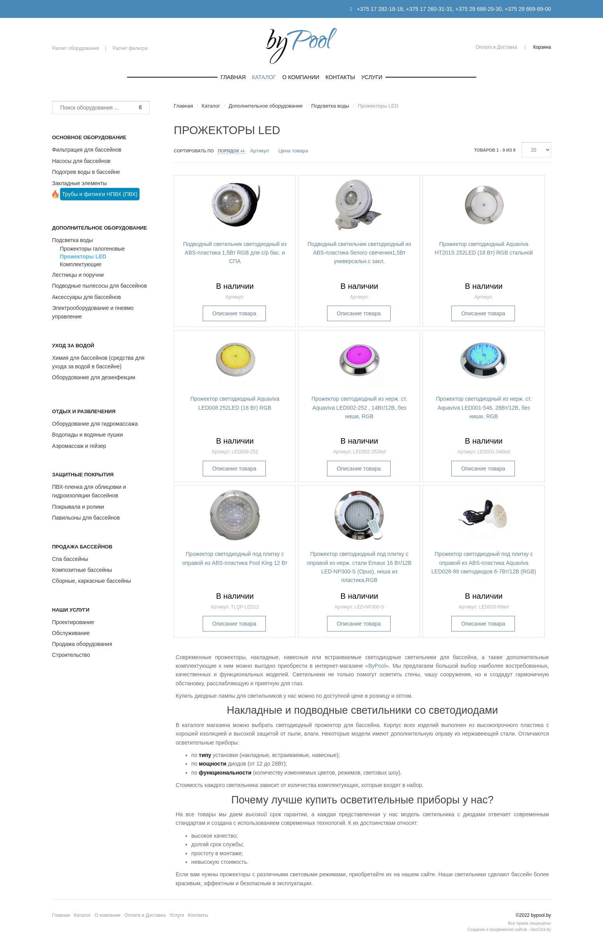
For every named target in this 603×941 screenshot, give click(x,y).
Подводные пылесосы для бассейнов (99, 286)
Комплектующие (81, 264)
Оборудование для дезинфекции (94, 377)
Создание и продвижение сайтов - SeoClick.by (509, 929)
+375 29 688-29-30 (478, 9)
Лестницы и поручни (78, 275)
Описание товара (234, 313)
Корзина (542, 47)
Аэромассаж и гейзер (79, 446)
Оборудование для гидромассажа (95, 424)
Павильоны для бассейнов (86, 518)
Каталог (264, 77)
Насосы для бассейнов (81, 161)
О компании (300, 77)
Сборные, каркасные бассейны (91, 581)
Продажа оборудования (82, 644)
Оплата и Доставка (496, 47)
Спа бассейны (70, 559)
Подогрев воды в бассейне (86, 172)
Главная (233, 77)
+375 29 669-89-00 (528, 9)
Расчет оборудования (75, 48)
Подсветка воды (72, 240)
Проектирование (73, 622)
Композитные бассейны (82, 570)
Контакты (340, 77)
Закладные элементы (79, 183)
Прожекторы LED (83, 256)
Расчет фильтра (130, 48)
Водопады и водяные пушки (87, 435)
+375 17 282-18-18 (380, 9)
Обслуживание (71, 633)
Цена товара (293, 151)
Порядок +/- (232, 151)
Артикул (259, 151)
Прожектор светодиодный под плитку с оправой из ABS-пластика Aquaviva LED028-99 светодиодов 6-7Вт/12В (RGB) (483, 563)
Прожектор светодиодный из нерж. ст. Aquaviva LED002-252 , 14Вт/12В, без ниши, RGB (359, 407)
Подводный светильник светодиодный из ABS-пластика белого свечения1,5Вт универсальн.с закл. (359, 253)
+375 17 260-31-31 (429, 9)
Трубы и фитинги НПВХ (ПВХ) (100, 194)
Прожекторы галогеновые (92, 249)
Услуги (371, 77)
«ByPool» (377, 666)
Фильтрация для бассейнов (87, 150)
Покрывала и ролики (78, 507)
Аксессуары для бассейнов (86, 297)
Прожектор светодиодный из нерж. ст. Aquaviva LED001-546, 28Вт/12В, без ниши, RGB (483, 407)
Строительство (71, 655)
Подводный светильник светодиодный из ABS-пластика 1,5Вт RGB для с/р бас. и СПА (235, 253)
